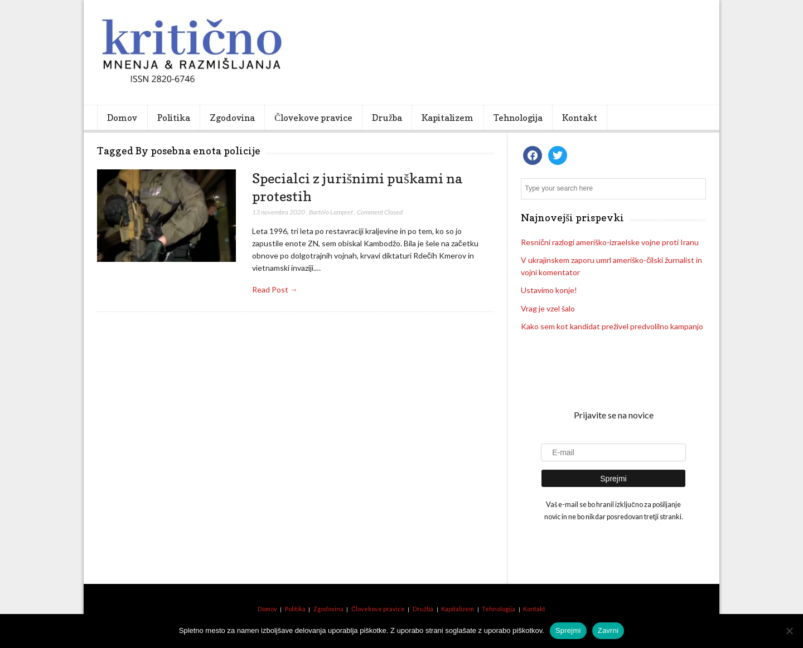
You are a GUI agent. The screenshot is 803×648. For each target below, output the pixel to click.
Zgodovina (232, 117)
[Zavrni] (789, 630)
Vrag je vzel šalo (548, 308)
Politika (173, 117)
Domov (122, 117)
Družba (387, 117)
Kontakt (579, 117)
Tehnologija (518, 117)
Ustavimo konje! (549, 290)
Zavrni (608, 630)
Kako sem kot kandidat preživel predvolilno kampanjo (612, 326)
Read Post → (275, 289)
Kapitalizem (447, 117)
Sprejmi (568, 630)
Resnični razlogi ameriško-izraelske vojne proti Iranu (610, 242)
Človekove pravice (313, 117)
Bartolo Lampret (331, 212)
